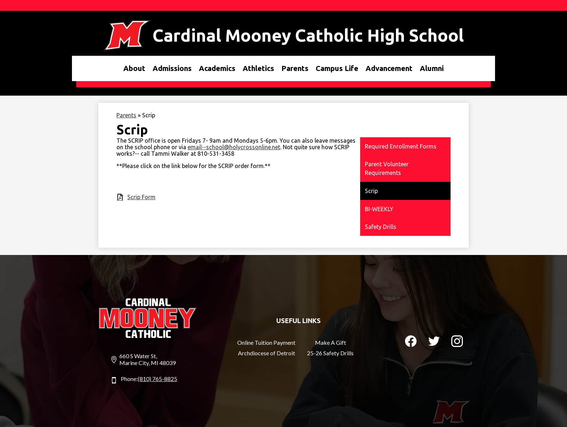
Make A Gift (330, 342)
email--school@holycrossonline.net (234, 147)
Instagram (457, 342)
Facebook (410, 342)
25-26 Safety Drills (330, 352)
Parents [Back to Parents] (126, 115)
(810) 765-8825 (157, 378)
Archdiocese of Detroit (266, 352)
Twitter (434, 342)
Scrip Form (141, 197)
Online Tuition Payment (266, 342)
